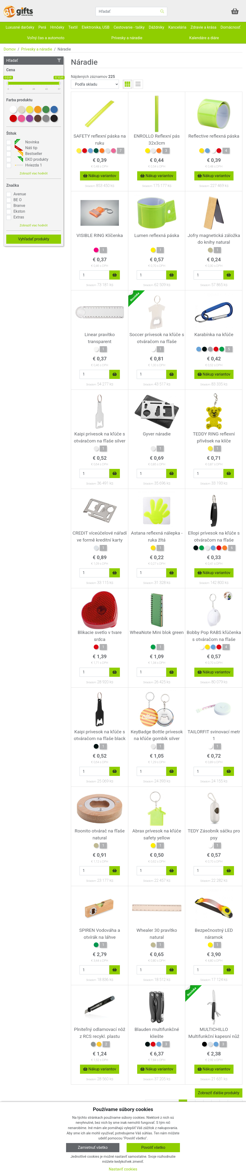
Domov (10, 49)
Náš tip (25, 148)
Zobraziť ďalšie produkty (218, 1093)
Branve (19, 205)
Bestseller (27, 154)
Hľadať (33, 60)
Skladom (90, 186)
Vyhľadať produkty (33, 239)
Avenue (19, 194)
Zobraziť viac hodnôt (34, 173)
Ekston (19, 211)
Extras (18, 217)
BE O (17, 200)
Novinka (26, 142)
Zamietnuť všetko (93, 1147)
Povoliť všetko (153, 1147)
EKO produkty (30, 159)
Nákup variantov (99, 175)
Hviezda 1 (27, 165)
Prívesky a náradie (36, 49)
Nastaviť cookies (123, 1169)
